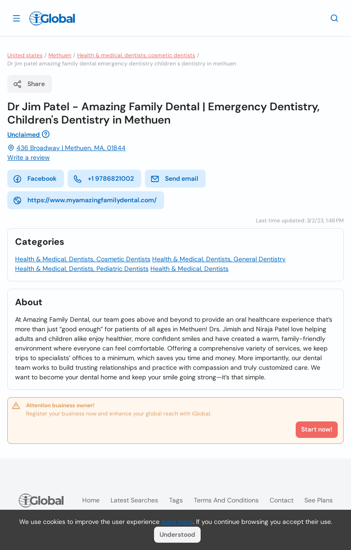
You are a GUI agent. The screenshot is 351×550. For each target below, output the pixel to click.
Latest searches (134, 500)
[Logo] (52, 18)
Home (91, 500)
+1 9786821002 (103, 178)
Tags (176, 500)
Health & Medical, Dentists (189, 268)
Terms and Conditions (226, 500)
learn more (177, 522)
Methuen (59, 55)
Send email (174, 178)
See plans (318, 500)
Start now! (316, 429)
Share (29, 84)
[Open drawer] (16, 18)
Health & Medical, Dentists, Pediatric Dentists (82, 268)
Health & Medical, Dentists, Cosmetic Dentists (82, 259)
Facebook (35, 178)
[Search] (334, 18)
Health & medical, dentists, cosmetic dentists (136, 55)
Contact (281, 500)
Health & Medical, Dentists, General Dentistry (219, 259)
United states (25, 55)
